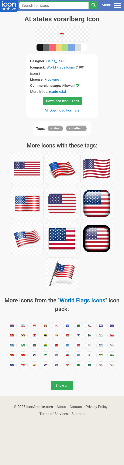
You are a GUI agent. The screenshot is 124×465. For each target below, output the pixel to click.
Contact (76, 407)
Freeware (51, 79)
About (61, 407)
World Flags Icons (61, 67)
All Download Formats (62, 110)
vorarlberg (76, 128)
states (55, 128)
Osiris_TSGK (56, 61)
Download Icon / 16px (62, 101)
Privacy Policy (96, 407)
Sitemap (78, 414)
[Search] (93, 5)
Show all (62, 385)
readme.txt (57, 91)
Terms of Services (53, 414)
